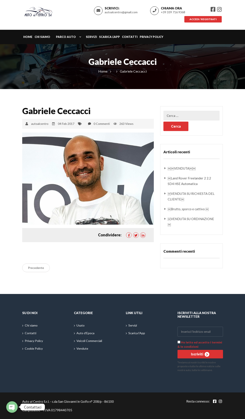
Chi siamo (42, 37)
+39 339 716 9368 (173, 12)
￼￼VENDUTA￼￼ (182, 168)
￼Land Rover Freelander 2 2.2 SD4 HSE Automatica (189, 181)
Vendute (82, 348)
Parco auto (66, 37)
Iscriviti (200, 354)
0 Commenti (102, 123)
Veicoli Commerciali (89, 341)
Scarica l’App (109, 37)
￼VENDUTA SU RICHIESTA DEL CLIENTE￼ (191, 196)
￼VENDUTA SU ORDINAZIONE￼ (191, 221)
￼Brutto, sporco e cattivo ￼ (188, 209)
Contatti (130, 37)
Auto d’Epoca (85, 333)
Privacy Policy (151, 37)
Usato (80, 325)
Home (27, 37)
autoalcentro (39, 123)
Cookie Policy (34, 348)
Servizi (91, 37)
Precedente (36, 268)
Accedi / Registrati (202, 19)
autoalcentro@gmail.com (121, 12)
